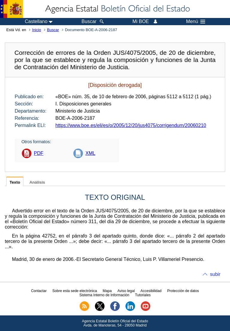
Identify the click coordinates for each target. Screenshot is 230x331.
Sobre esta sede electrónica (74, 291)
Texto (15, 182)
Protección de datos (183, 291)
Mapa (107, 291)
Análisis (37, 182)
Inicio (36, 30)
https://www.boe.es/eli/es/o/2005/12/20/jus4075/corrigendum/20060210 (130, 125)
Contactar (39, 291)
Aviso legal (126, 291)
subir (215, 274)
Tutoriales (143, 295)
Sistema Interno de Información (104, 295)
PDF (38, 153)
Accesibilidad (150, 291)
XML (90, 153)
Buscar (53, 30)
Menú (195, 21)
